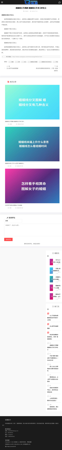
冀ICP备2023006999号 (10, 446)
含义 (25, 61)
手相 (57, 61)
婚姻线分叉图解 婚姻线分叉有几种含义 (52, 347)
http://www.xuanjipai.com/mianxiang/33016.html (27, 56)
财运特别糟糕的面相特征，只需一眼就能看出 (47, 69)
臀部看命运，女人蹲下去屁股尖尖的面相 (52, 379)
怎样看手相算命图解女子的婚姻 (13, 205)
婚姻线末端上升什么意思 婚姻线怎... (15, 163)
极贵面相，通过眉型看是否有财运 (52, 408)
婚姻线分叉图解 (34, 61)
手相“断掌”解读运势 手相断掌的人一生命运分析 (52, 358)
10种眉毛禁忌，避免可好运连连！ (52, 399)
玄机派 (15, 442)
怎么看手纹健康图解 (12, 68)
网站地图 (29, 442)
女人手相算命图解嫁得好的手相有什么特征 (52, 318)
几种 (19, 61)
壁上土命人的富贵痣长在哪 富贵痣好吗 (52, 369)
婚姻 (12, 61)
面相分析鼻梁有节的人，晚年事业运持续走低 (52, 390)
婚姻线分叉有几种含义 (46, 61)
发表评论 (8, 239)
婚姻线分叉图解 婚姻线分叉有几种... (15, 121)
